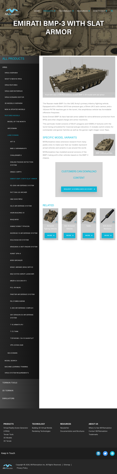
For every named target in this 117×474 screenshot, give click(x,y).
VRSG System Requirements (17, 373)
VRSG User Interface (14, 91)
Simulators (8, 399)
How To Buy (100, 11)
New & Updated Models (15, 109)
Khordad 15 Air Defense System (23, 233)
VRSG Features (11, 85)
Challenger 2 (16, 155)
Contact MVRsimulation (98, 431)
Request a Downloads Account (78, 189)
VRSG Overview (11, 73)
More (49, 235)
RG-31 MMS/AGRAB (17, 301)
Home (37, 11)
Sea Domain (12, 353)
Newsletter (64, 428)
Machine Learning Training (16, 367)
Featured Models (12, 115)
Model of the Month (16, 122)
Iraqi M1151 (14, 220)
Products (49, 11)
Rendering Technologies (41, 431)
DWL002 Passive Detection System (21, 163)
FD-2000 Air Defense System (22, 186)
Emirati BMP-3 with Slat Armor (23, 179)
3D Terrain (7, 391)
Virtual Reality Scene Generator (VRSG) (16, 429)
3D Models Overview (13, 103)
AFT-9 (12, 142)
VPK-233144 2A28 (16, 345)
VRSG (4, 67)
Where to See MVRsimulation (100, 428)
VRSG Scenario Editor (14, 97)
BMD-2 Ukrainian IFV (18, 148)
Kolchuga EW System (19, 240)
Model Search (11, 361)
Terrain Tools (9, 383)
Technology (66, 11)
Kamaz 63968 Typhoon (19, 226)
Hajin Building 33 (17, 213)
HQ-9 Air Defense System (21, 206)
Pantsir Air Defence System (22, 294)
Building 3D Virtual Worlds (42, 428)
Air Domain (12, 128)
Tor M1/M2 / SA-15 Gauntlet (22, 338)
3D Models (8, 438)
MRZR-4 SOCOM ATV (18, 281)
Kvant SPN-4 (15, 254)
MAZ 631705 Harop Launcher (22, 274)
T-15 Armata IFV (16, 325)
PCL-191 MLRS (15, 288)
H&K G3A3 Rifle (16, 199)
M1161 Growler (16, 260)
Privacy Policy (22, 468)
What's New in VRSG (13, 79)
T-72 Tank (14, 331)
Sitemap (67, 465)
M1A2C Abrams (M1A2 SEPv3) (21, 267)
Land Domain (12, 135)
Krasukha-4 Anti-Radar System (23, 247)
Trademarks (93, 435)
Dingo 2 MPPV (16, 172)
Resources (83, 11)
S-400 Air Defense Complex (21, 308)
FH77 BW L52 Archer (18, 192)
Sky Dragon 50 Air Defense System (21, 316)
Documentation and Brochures (72, 431)
